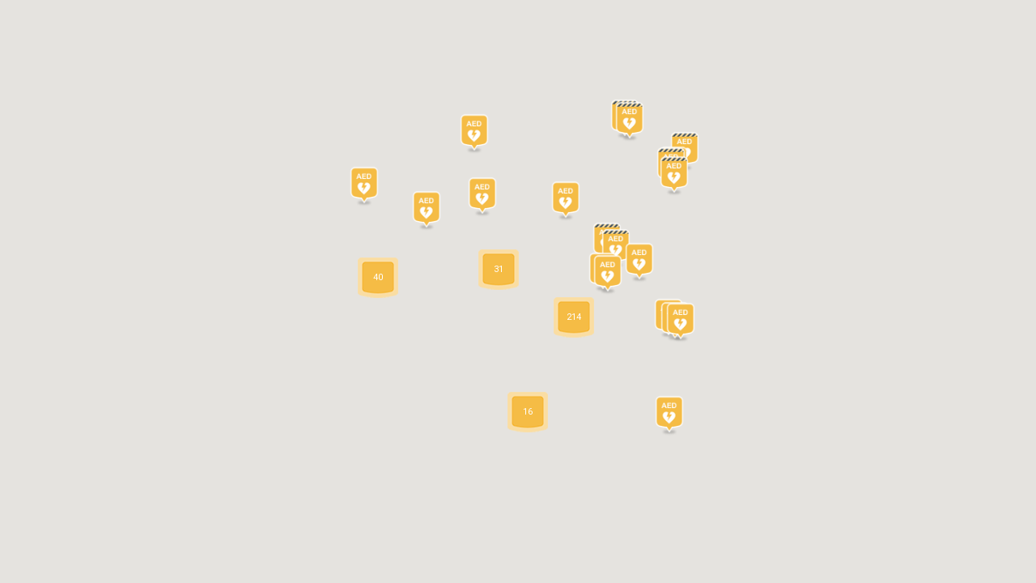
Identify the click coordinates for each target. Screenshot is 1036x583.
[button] (474, 135)
